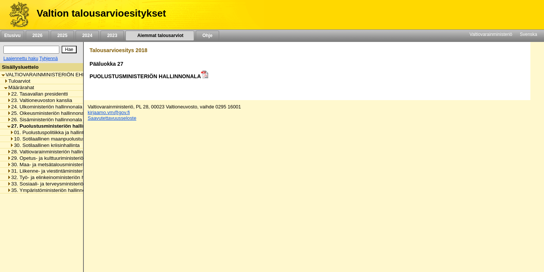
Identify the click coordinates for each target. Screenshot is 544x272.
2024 (87, 35)
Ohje (207, 35)
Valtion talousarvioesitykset (101, 13)
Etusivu (12, 35)
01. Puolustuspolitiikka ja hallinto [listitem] (48, 132)
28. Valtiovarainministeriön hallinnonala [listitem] (52, 152)
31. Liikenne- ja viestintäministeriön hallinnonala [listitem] (62, 171)
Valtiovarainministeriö (491, 34)
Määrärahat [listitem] (19, 87)
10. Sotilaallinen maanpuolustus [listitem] (47, 139)
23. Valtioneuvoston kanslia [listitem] (39, 100)
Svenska (528, 34)
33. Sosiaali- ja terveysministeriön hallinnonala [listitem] (60, 184)
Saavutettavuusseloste (112, 118)
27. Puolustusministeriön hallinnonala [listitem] (54, 126)
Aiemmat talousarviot (160, 35)
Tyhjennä (48, 58)
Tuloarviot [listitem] (17, 81)
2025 (62, 35)
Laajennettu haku (20, 58)
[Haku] (31, 50)
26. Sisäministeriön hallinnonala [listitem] (44, 119)
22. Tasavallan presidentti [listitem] (37, 94)
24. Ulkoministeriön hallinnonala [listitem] (44, 107)
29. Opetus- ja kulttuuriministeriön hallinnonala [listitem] (60, 158)
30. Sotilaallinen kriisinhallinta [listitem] (45, 145)
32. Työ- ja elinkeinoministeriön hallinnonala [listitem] (58, 177)
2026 (37, 35)
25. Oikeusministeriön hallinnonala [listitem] (47, 113)
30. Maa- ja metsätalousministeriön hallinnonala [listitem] (62, 164)
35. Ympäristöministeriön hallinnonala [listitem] (51, 190)
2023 (112, 35)
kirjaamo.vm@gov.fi (109, 112)
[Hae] (69, 49)
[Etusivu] (16, 14)
